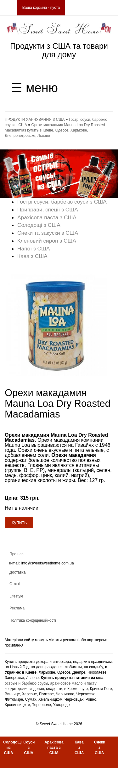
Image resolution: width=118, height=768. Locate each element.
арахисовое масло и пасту (73, 683)
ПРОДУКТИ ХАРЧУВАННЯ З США (35, 119)
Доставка (17, 572)
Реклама (17, 608)
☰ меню (34, 88)
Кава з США (32, 256)
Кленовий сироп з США (46, 241)
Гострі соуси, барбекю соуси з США (62, 202)
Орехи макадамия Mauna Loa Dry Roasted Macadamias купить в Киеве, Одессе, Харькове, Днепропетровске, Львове (55, 130)
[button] (9, 173)
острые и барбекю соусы (26, 683)
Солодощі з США (38, 225)
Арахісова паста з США (46, 217)
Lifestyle (16, 596)
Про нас (16, 554)
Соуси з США (29, 747)
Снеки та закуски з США (47, 233)
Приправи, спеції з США (47, 209)
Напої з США (33, 248)
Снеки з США (99, 747)
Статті (14, 584)
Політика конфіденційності (32, 620)
